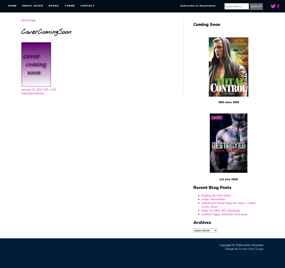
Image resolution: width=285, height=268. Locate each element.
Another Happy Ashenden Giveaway (224, 214)
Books (54, 5)
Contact (87, 5)
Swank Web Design (251, 249)
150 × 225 (49, 90)
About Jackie (32, 5)
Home (12, 5)
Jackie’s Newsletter (213, 199)
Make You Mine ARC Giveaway (220, 210)
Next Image (28, 20)
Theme (70, 5)
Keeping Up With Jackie (216, 195)
